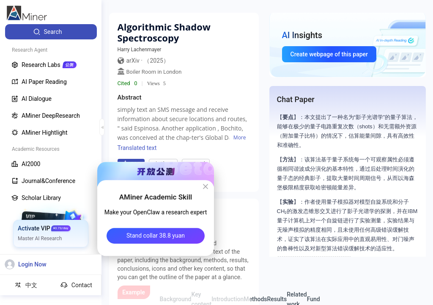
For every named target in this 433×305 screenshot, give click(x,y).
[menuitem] (51, 31)
